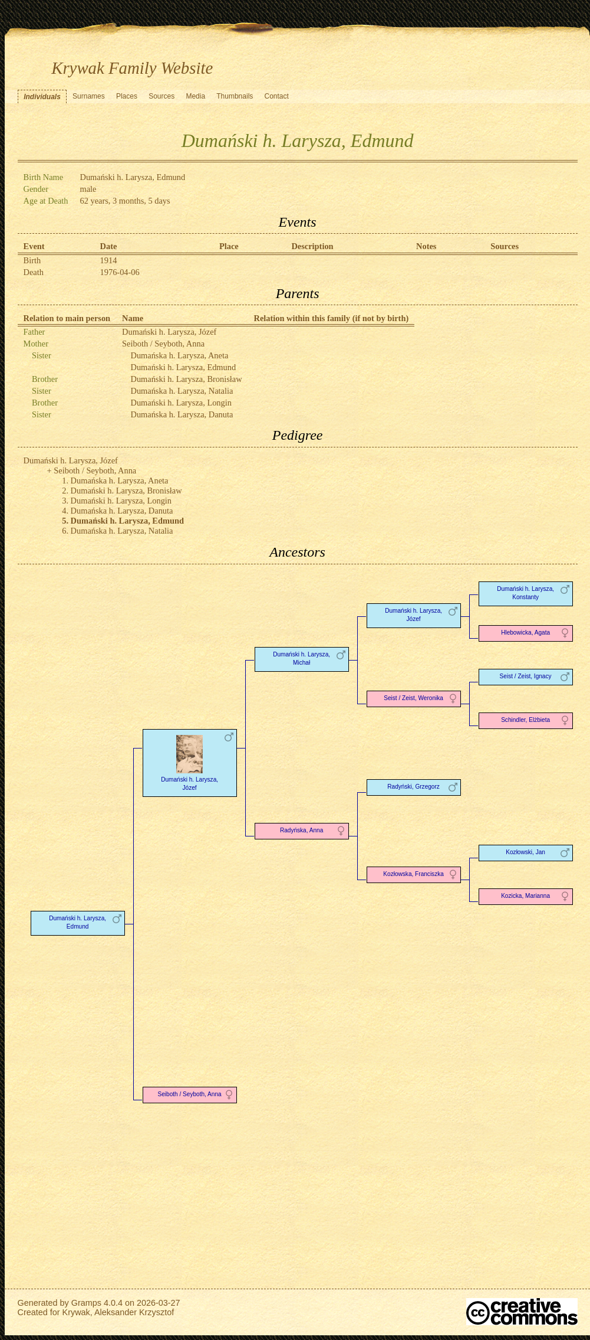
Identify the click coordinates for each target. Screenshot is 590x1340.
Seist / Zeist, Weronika (413, 698)
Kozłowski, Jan (525, 852)
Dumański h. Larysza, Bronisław (186, 379)
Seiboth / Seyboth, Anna (163, 343)
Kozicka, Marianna (525, 896)
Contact (276, 96)
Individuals (42, 97)
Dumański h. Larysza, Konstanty (525, 593)
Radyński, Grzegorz (413, 786)
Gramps (86, 1303)
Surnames (88, 96)
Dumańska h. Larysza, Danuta (182, 414)
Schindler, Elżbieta (525, 720)
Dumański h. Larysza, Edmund (183, 367)
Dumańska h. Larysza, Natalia (182, 391)
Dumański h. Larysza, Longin (181, 402)
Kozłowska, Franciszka (413, 874)
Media (195, 96)
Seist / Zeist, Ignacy (526, 676)
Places (126, 96)
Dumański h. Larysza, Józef (169, 331)
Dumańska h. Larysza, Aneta (180, 355)
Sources (161, 96)
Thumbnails (234, 96)
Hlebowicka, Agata (525, 632)
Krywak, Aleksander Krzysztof (118, 1312)
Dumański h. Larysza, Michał (301, 658)
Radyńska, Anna (301, 830)
